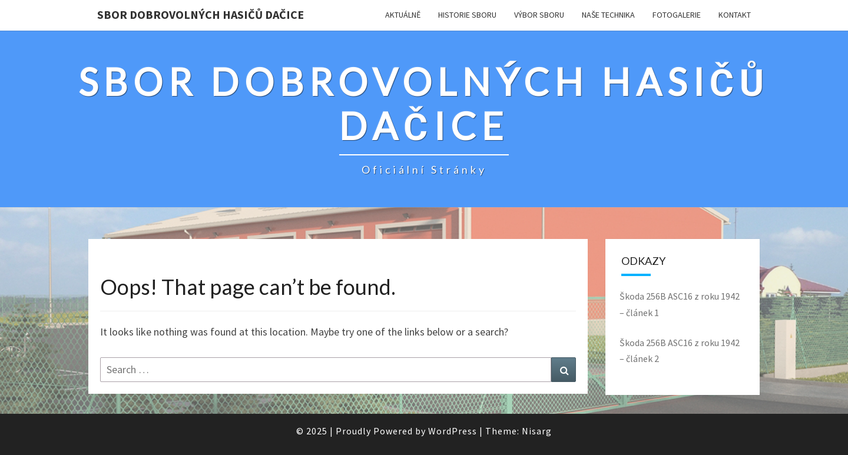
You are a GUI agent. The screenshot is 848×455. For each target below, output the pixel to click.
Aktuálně (402, 14)
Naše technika (608, 14)
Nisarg (537, 431)
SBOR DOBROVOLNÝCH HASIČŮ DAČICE (200, 14)
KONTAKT (734, 14)
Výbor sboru (539, 14)
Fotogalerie (676, 14)
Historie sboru (467, 14)
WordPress (452, 431)
